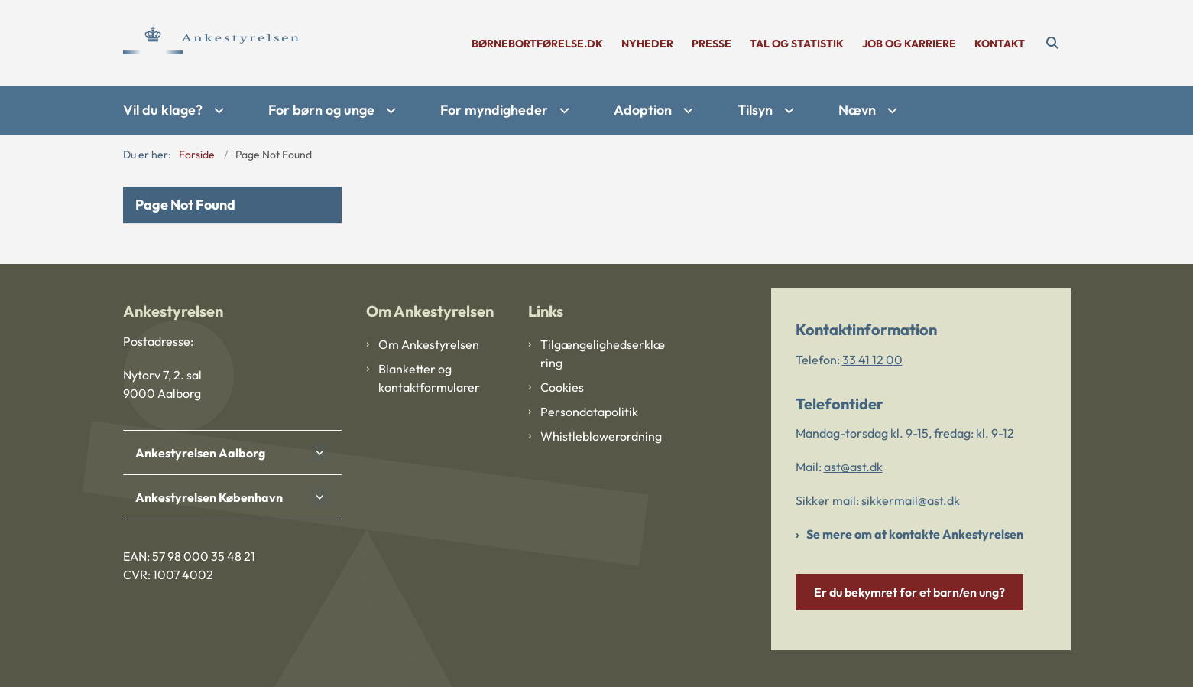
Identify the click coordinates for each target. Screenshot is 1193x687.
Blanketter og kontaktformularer (429, 378)
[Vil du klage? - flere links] (217, 110)
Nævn (857, 110)
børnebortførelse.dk (537, 44)
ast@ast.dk (853, 466)
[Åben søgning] (1052, 42)
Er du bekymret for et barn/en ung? (909, 592)
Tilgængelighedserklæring (602, 353)
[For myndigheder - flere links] (562, 110)
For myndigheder (494, 110)
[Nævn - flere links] (890, 110)
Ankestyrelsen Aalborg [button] (200, 453)
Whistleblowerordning (601, 436)
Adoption (643, 110)
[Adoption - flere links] (686, 110)
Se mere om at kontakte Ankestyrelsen (914, 534)
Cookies (562, 387)
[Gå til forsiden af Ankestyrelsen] (211, 43)
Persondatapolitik (589, 411)
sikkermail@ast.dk (910, 500)
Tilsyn (755, 110)
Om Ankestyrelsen (428, 344)
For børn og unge (321, 110)
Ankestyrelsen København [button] (209, 497)
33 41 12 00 (872, 359)
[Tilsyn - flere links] (787, 110)
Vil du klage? (163, 110)
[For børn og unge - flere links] (389, 110)
